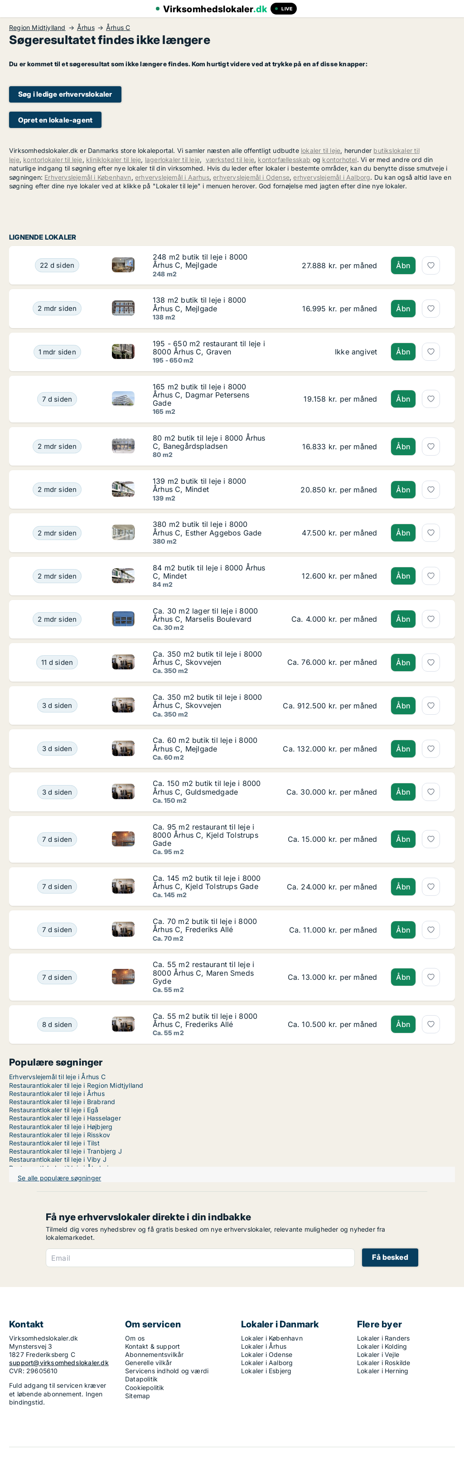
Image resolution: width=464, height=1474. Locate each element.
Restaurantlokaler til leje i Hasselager (65, 1118)
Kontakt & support (152, 1346)
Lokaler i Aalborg (267, 1362)
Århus (86, 27)
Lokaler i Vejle (378, 1354)
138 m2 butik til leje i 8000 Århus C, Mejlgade (199, 304)
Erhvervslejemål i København (87, 177)
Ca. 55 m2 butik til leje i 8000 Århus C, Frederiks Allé (205, 1020)
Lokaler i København (272, 1338)
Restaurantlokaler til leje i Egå (53, 1110)
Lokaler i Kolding (382, 1346)
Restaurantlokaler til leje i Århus (57, 1093)
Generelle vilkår (148, 1362)
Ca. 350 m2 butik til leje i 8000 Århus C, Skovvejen (207, 658)
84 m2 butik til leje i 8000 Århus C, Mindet (209, 571)
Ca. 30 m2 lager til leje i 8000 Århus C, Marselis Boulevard (205, 615)
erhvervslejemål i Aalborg (331, 177)
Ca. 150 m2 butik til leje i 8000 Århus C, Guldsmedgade (207, 787)
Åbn (403, 265)
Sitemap (137, 1396)
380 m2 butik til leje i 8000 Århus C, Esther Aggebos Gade (207, 528)
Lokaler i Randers (383, 1338)
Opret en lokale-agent (55, 120)
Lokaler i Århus (263, 1346)
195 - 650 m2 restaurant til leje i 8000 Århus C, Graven (209, 347)
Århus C (118, 27)
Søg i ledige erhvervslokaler (65, 94)
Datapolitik (141, 1379)
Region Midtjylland (37, 27)
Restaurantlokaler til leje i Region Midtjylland (76, 1085)
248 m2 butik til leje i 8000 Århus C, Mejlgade (200, 261)
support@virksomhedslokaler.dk (59, 1362)
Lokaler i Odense (266, 1354)
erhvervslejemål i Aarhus (172, 177)
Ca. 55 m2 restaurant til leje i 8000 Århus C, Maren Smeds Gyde (203, 972)
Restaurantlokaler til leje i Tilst (54, 1143)
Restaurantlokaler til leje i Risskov (59, 1135)
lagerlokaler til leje (172, 159)
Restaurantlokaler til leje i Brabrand (62, 1102)
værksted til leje (230, 159)
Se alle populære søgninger (59, 1178)
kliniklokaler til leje (113, 159)
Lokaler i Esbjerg (266, 1371)
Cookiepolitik (144, 1387)
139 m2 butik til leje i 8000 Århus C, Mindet (199, 485)
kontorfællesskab (284, 159)
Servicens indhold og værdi (166, 1371)
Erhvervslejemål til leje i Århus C (57, 1077)
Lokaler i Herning (382, 1371)
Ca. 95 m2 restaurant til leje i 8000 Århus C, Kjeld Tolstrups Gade (205, 835)
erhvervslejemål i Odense (251, 177)
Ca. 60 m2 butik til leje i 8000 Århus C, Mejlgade (205, 744)
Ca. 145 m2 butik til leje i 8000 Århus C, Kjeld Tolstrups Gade (207, 882)
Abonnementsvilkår (154, 1354)
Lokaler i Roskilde (384, 1362)
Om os (135, 1338)
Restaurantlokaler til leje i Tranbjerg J (65, 1151)
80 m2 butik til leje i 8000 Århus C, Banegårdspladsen (209, 442)
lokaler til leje (320, 150)
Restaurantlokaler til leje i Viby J (57, 1159)
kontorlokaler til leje (52, 159)
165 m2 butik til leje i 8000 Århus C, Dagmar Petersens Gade (201, 395)
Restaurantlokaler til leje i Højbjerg (60, 1126)
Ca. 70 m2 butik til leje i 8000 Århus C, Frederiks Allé (205, 925)
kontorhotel (339, 159)
